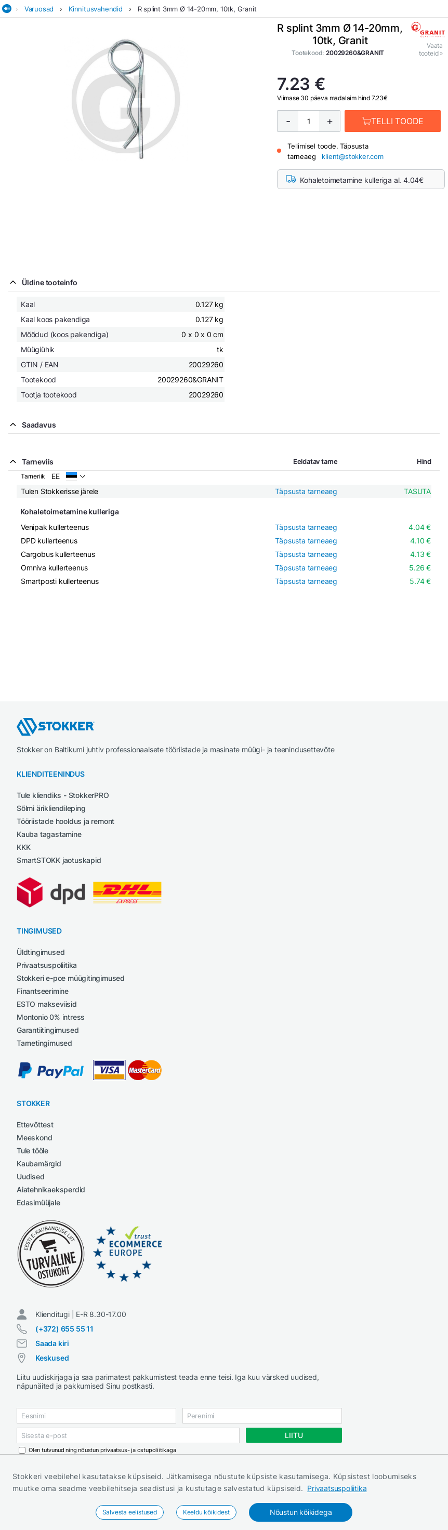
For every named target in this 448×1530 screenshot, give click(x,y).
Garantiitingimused (47, 1030)
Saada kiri (52, 1343)
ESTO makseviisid (47, 1004)
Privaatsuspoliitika (336, 1488)
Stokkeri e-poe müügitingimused (71, 978)
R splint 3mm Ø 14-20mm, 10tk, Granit (197, 9)
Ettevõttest (35, 1124)
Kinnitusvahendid (96, 9)
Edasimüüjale (38, 1202)
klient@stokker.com (352, 156)
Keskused (52, 1357)
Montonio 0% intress (51, 1017)
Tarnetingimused (44, 1043)
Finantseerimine (43, 991)
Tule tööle (32, 1150)
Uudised (31, 1176)
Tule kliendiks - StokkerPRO (63, 795)
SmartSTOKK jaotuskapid (59, 860)
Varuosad (39, 9)
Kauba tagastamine (49, 834)
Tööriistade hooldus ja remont (65, 821)
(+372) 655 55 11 (64, 1328)
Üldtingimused (40, 952)
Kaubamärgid (39, 1163)
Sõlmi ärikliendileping (51, 808)
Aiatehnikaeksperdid (51, 1189)
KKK (23, 847)
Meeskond (34, 1137)
